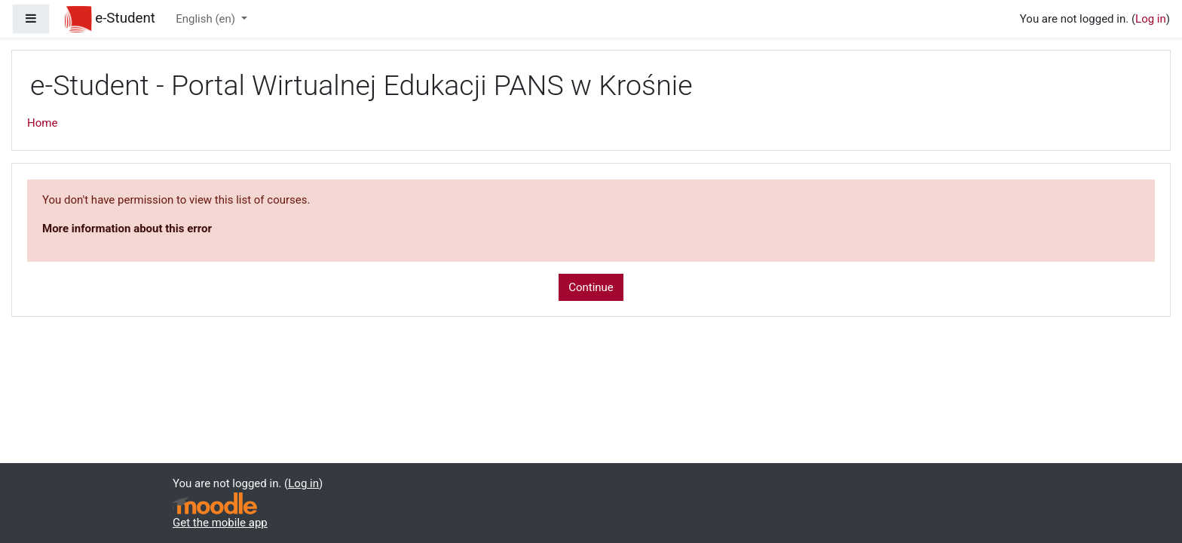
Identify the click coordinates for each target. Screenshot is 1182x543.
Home (42, 123)
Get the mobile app (220, 522)
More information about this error (127, 228)
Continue (591, 287)
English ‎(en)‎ (207, 19)
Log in (1150, 19)
